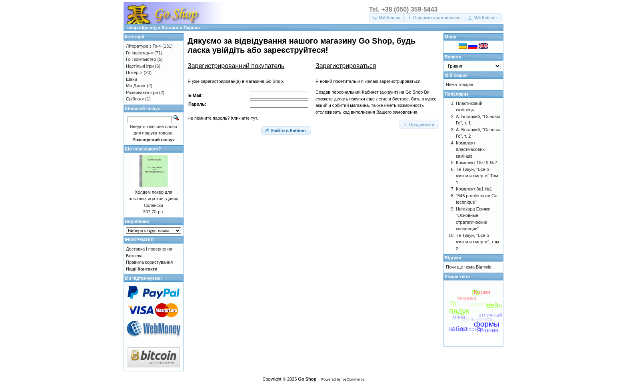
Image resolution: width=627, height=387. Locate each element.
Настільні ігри (140, 66)
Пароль (192, 27)
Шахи (131, 79)
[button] (387, 17)
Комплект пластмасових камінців (470, 149)
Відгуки (453, 257)
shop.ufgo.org (142, 27)
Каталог (170, 27)
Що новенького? (143, 148)
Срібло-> (135, 98)
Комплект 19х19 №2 (476, 162)
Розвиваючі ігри (142, 92)
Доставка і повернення (149, 249)
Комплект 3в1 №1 (474, 188)
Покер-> (134, 72)
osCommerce (353, 379)
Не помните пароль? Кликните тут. (223, 118)
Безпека (134, 255)
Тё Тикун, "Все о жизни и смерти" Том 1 (477, 176)
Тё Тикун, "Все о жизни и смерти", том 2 (477, 242)
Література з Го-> (143, 46)
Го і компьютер (141, 59)
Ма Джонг (136, 85)
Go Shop (307, 379)
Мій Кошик (456, 75)
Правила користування (149, 262)
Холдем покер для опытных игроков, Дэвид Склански (153, 199)
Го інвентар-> (139, 52)
